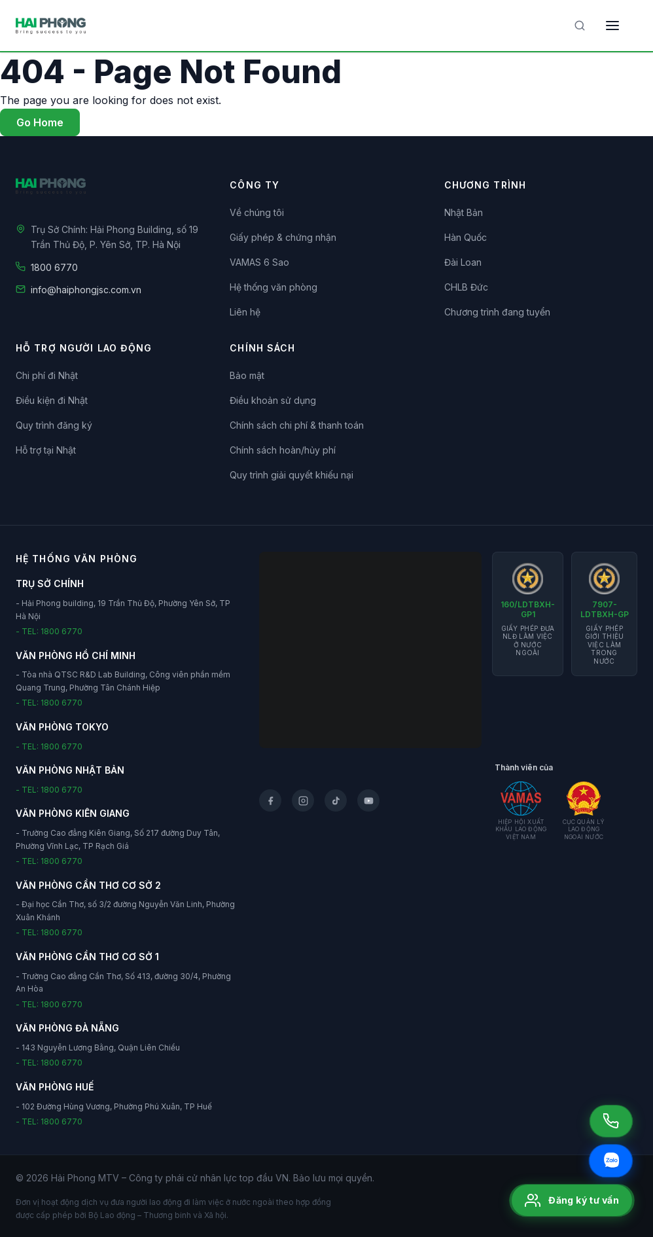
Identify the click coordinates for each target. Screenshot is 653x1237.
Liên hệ (245, 311)
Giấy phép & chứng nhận (283, 237)
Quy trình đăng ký (54, 425)
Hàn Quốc (465, 237)
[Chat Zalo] (611, 1161)
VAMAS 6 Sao (259, 262)
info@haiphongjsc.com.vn (86, 289)
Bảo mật (247, 375)
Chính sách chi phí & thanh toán (297, 425)
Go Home (39, 122)
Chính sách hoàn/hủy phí (283, 450)
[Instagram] (303, 800)
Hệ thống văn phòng (273, 287)
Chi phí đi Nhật (47, 375)
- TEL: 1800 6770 (49, 631)
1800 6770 (54, 267)
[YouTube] (368, 800)
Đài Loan (463, 262)
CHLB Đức (466, 287)
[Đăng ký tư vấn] (572, 1200)
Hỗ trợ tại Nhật (46, 450)
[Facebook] (270, 800)
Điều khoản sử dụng (273, 400)
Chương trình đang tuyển (497, 311)
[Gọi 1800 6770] (611, 1121)
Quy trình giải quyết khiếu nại (291, 474)
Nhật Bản (463, 212)
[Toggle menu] (612, 25)
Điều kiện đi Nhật (52, 400)
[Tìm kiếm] (580, 25)
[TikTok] (336, 800)
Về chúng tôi (257, 212)
